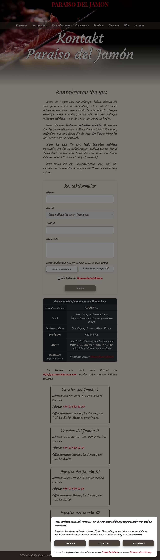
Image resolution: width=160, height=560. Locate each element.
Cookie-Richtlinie (110, 552)
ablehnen (70, 543)
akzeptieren (138, 543)
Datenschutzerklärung (140, 552)
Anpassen (104, 543)
